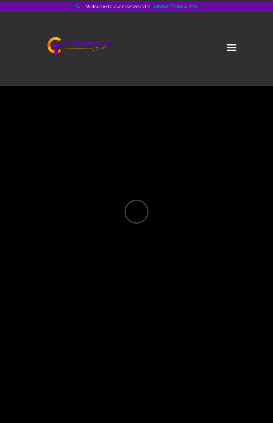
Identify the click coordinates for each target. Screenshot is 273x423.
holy (64, 362)
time (118, 362)
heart (99, 362)
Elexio (135, 410)
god (80, 362)
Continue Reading (59, 338)
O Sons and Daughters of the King (119, 256)
